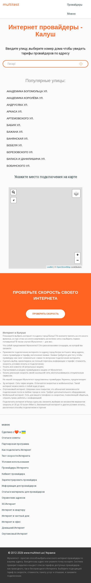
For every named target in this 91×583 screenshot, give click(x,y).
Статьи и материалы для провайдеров (23, 491)
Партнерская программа (15, 444)
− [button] (77, 260)
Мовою (71, 13)
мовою (6, 424)
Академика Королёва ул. (25, 97)
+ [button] (77, 255)
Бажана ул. (15, 131)
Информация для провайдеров (19, 485)
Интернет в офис (11, 521)
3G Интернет (9, 504)
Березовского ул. (20, 152)
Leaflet (50, 267)
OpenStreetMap (64, 267)
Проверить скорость (45, 314)
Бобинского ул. (18, 165)
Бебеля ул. (15, 145)
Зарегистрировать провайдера (19, 480)
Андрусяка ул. (17, 104)
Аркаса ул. (14, 111)
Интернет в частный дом (15, 515)
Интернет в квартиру (13, 510)
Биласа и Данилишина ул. (26, 158)
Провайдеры (74, 4)
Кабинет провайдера (13, 474)
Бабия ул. (14, 125)
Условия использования (15, 461)
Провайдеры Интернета (15, 467)
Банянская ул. (17, 138)
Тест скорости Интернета (16, 455)
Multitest (12, 4)
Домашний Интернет (13, 527)
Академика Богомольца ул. (27, 91)
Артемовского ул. (20, 118)
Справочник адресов (13, 497)
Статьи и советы (11, 437)
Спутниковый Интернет (15, 533)
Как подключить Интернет (16, 450)
